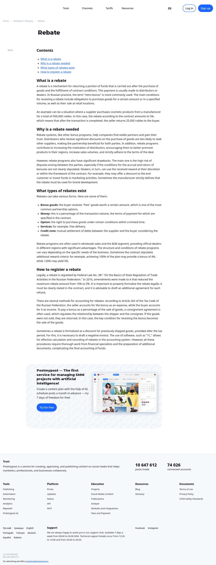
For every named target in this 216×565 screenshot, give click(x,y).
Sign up (205, 8)
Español (7, 537)
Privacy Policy (186, 494)
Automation (9, 494)
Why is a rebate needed (55, 63)
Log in (189, 8)
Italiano (17, 537)
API (49, 503)
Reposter (7, 508)
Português (8, 532)
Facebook (140, 528)
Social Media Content (102, 494)
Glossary (139, 494)
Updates (51, 494)
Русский (7, 528)
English (30, 528)
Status (50, 498)
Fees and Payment (100, 513)
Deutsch (32, 532)
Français (20, 532)
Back (8, 50)
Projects (95, 489)
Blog (137, 489)
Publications (97, 498)
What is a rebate (51, 59)
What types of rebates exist (58, 67)
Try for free (47, 407)
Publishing (8, 489)
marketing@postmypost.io (37, 561)
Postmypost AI (10, 513)
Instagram (153, 528)
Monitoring (9, 498)
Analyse (95, 503)
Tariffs (109, 8)
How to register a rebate (56, 72)
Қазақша (18, 528)
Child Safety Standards (191, 498)
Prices (50, 489)
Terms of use (186, 489)
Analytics (7, 503)
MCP (49, 508)
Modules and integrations (104, 508)
